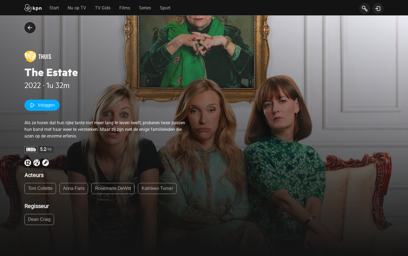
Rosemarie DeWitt (113, 188)
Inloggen (42, 105)
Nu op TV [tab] (77, 8)
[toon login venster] (378, 8)
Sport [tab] (165, 8)
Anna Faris (73, 188)
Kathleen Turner (157, 188)
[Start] (33, 8)
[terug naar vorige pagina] (30, 27)
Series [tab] (145, 8)
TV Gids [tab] (102, 8)
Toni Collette (40, 188)
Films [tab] (124, 8)
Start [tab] (54, 8)
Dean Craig (39, 219)
